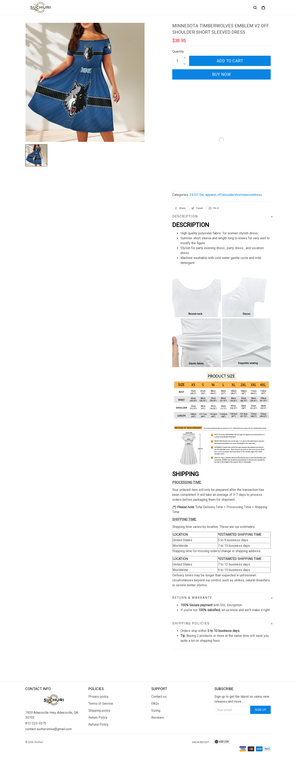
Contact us (158, 672)
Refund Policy (98, 700)
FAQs (155, 679)
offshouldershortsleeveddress (239, 195)
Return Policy (98, 693)
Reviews (157, 693)
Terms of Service (100, 679)
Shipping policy (99, 686)
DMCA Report (200, 718)
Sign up (260, 685)
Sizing (155, 686)
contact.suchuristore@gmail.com (48, 705)
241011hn (197, 195)
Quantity (178, 51)
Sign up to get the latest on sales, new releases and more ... (241, 675)
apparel (210, 195)
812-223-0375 (35, 699)
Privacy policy (98, 672)
